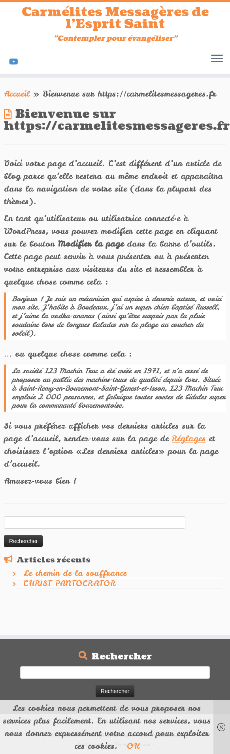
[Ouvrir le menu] (217, 59)
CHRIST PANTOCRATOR (69, 583)
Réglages (188, 438)
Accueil (17, 93)
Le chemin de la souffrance (74, 573)
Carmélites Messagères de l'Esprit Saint (115, 18)
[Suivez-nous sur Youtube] (16, 61)
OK (133, 746)
